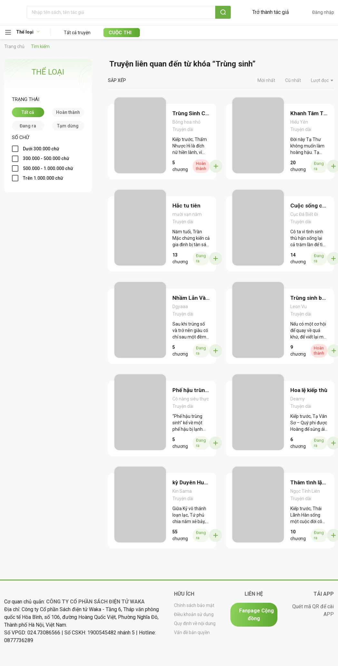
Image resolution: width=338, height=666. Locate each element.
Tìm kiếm (40, 46)
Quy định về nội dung (195, 623)
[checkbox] (28, 112)
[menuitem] (27, 32)
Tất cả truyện (77, 32)
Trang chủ (14, 46)
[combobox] (143, 12)
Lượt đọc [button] (322, 80)
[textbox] (135, 12)
